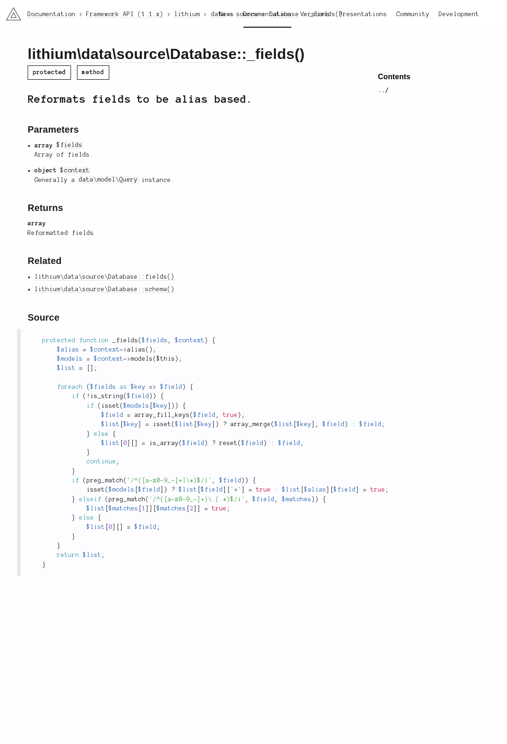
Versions (315, 14)
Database (203, 54)
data (96, 54)
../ (383, 90)
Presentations (363, 14)
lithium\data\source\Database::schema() (105, 289)
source (141, 54)
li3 (10, 11)
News (226, 14)
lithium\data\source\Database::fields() (105, 277)
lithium (52, 54)
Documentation (267, 14)
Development (459, 14)
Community (413, 14)
